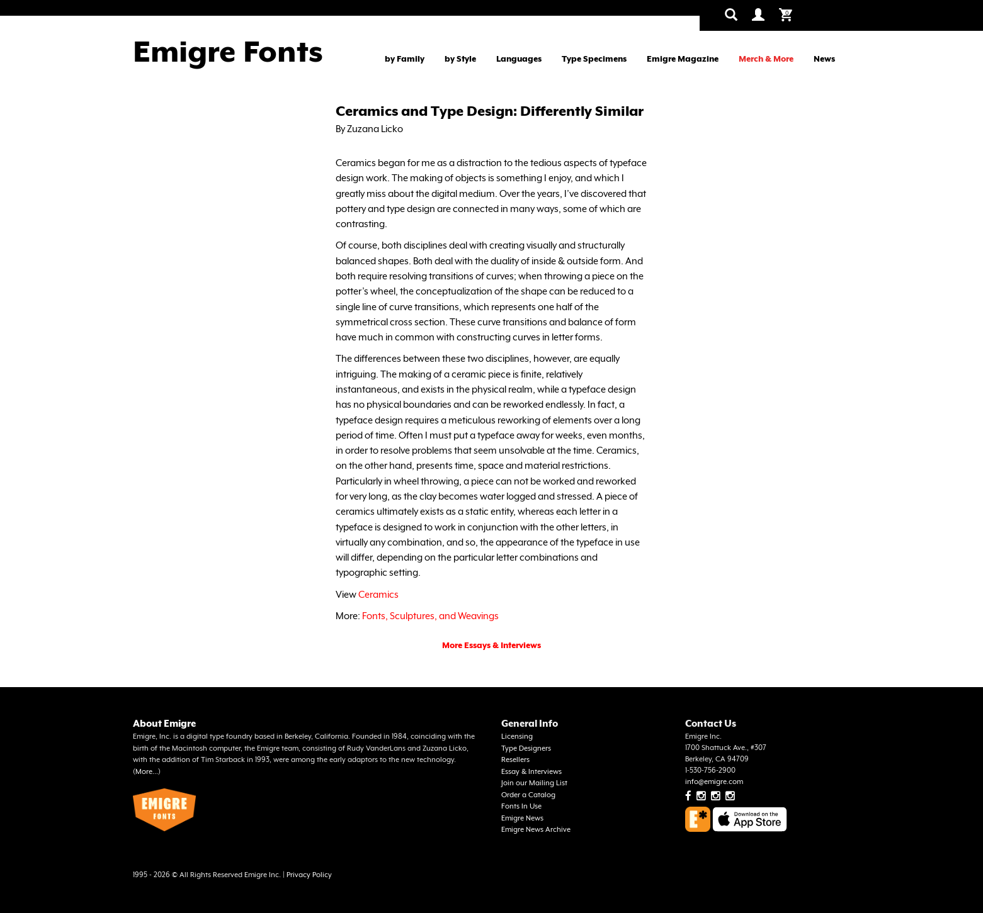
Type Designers (526, 748)
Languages (519, 59)
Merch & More (766, 59)
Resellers (515, 760)
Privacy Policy (309, 875)
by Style (460, 59)
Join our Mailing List (534, 783)
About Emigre (164, 723)
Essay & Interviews (531, 772)
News (824, 59)
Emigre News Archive (536, 830)
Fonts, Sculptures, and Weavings (430, 615)
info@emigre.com (714, 782)
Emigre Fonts (228, 52)
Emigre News (522, 818)
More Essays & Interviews (491, 645)
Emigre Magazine (683, 59)
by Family (404, 59)
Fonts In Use (521, 806)
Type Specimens (594, 59)
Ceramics (378, 594)
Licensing (517, 736)
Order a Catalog (528, 795)
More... (146, 772)
